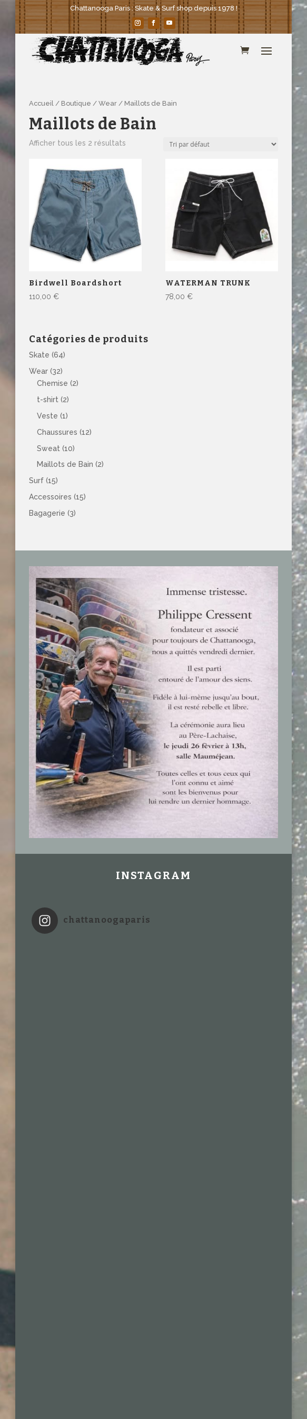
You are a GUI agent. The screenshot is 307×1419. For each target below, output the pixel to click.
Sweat (48, 448)
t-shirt (47, 399)
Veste (47, 416)
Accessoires (50, 497)
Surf (36, 480)
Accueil (41, 103)
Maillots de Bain (65, 464)
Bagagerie (47, 513)
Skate (39, 355)
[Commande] (220, 144)
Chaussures (57, 432)
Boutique (76, 103)
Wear (107, 103)
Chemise (52, 383)
